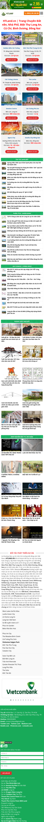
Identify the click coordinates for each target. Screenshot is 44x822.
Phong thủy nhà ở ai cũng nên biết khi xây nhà (32, 382)
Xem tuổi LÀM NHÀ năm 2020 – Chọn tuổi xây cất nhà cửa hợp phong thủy (11, 383)
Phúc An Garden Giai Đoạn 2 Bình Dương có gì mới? (24, 255)
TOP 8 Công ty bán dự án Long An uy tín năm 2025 (23, 216)
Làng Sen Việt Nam (9, 620)
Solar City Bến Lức (8, 656)
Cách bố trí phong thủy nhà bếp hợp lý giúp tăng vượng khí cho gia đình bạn (31, 426)
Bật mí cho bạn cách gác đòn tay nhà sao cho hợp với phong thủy (10, 426)
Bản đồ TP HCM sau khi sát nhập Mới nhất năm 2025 (24, 307)
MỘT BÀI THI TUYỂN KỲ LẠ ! (31, 474)
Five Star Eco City (8, 648)
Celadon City (6, 651)
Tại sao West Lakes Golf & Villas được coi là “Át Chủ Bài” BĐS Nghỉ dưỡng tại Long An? (24, 227)
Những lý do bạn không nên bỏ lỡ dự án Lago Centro (24, 231)
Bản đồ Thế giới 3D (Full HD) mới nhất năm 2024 (23, 303)
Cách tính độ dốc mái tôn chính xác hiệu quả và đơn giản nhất (10, 405)
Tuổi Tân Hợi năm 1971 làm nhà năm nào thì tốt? (10, 360)
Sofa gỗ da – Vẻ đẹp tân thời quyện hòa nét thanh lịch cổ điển (10, 339)
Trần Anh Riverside (9, 662)
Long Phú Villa (7, 667)
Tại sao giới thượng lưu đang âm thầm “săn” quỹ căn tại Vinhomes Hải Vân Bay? (24, 168)
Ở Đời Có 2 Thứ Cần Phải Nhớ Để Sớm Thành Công (11, 519)
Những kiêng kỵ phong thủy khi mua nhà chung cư (31, 360)
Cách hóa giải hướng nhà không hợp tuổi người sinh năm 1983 (31, 405)
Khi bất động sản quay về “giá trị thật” (20, 192)
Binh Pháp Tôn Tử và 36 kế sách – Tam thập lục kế (31, 519)
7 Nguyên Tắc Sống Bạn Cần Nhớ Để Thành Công (10, 541)
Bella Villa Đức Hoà (9, 628)
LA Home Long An (8, 617)
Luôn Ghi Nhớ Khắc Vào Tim (31, 453)
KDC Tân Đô (6, 673)
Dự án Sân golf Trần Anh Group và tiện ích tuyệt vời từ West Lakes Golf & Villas (24, 222)
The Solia (5, 670)
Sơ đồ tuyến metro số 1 (10, 623)
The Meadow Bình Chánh (11, 636)
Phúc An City (6, 633)
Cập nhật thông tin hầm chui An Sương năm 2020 (23, 288)
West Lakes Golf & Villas (10, 611)
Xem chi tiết (11, 60)
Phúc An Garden (8, 626)
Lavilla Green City (8, 614)
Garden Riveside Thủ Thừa (11, 664)
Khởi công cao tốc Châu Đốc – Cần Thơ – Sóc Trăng (23, 279)
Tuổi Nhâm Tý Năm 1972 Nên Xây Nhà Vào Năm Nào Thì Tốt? (32, 339)
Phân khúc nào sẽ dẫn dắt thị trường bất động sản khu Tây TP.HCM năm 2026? (24, 197)
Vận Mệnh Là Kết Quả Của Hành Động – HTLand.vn (31, 497)
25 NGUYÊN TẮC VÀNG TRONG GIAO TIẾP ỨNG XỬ (11, 454)
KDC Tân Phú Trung (9, 645)
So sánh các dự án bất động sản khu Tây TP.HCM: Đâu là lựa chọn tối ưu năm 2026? (23, 202)
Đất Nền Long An (8, 659)
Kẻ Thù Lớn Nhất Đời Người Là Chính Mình (31, 541)
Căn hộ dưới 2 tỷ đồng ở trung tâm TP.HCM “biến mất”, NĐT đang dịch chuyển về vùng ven (23, 236)
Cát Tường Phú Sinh (9, 639)
